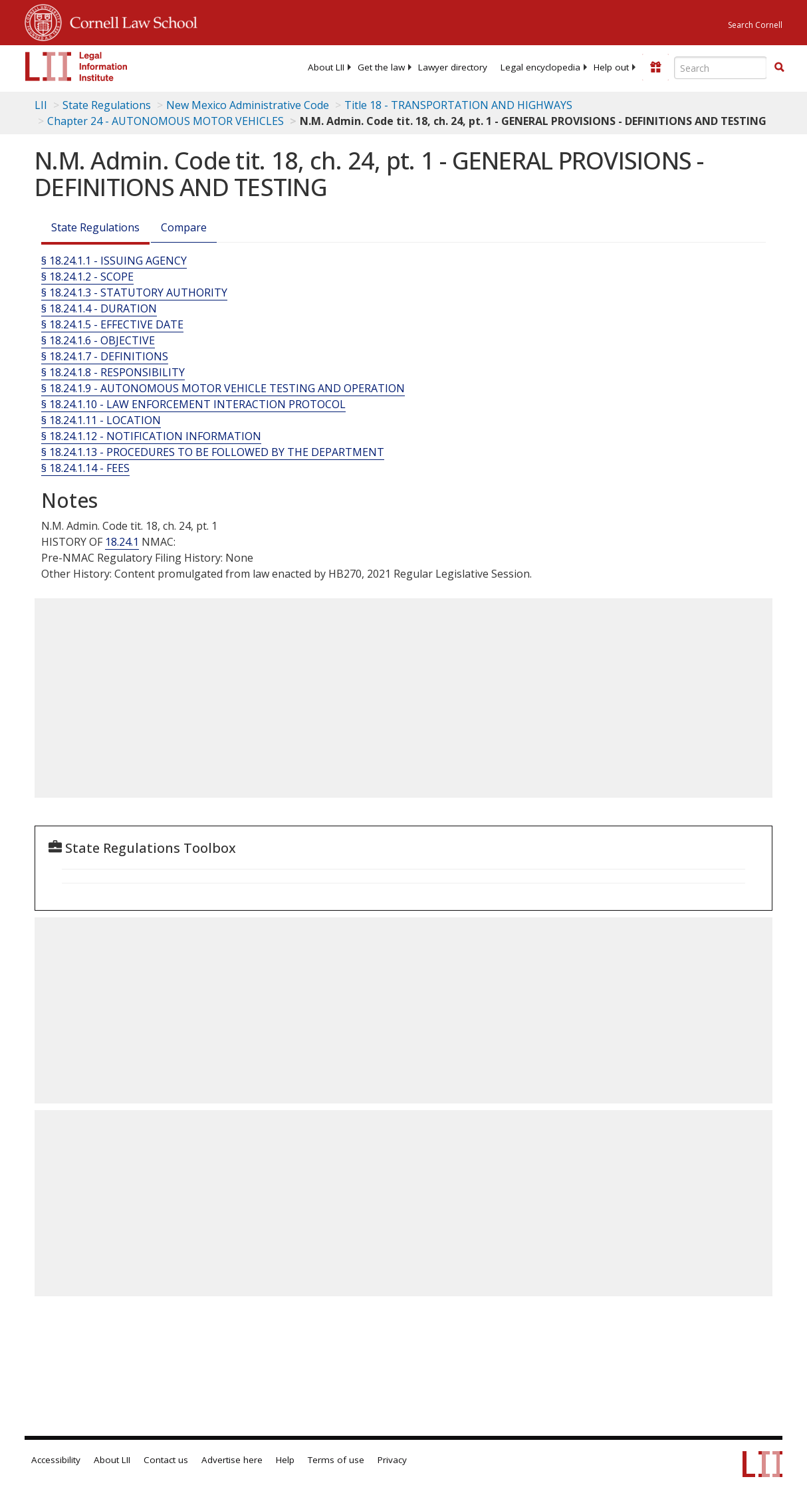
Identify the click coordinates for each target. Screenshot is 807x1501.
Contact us (166, 1460)
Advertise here (232, 1460)
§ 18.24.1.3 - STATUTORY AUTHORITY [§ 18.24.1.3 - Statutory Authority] (134, 292)
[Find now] (779, 67)
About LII (326, 67)
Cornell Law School (129, 20)
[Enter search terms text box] (720, 68)
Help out (611, 67)
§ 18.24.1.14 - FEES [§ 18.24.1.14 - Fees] (85, 468)
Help (285, 1460)
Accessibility (55, 1460)
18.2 (115, 541)
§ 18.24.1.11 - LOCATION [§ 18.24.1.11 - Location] (101, 420)
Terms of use (336, 1460)
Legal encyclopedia (540, 67)
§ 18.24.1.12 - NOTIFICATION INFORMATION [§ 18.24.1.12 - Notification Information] (151, 436)
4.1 (132, 541)
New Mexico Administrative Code (247, 105)
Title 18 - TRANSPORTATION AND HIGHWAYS (458, 105)
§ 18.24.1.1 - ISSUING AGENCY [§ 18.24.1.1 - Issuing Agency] (114, 260)
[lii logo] (76, 66)
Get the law (381, 67)
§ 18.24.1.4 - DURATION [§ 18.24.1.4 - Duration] (99, 308)
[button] (779, 67)
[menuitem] (326, 67)
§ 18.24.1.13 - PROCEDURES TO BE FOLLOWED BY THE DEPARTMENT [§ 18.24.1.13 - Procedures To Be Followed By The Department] (212, 452)
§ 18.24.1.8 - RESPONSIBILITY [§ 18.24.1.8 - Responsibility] (113, 372)
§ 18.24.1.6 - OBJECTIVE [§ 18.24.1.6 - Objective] (98, 340)
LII (41, 105)
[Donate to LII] (655, 67)
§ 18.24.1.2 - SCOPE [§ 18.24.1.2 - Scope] (87, 276)
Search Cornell (755, 25)
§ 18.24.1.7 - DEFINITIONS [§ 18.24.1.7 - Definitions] (104, 356)
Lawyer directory (452, 67)
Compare (184, 227)
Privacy (392, 1460)
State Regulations (106, 105)
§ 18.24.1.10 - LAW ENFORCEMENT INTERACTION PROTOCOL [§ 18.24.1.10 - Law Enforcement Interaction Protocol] (193, 404)
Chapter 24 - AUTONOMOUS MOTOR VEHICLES (165, 121)
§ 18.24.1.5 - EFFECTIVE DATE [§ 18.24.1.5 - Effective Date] (112, 324)
